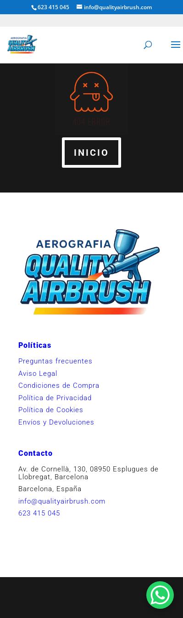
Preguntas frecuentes (55, 361)
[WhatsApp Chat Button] (160, 595)
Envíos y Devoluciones (56, 422)
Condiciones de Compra (59, 385)
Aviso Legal (37, 373)
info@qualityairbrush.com (61, 501)
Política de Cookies (50, 410)
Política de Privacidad (55, 398)
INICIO (91, 152)
